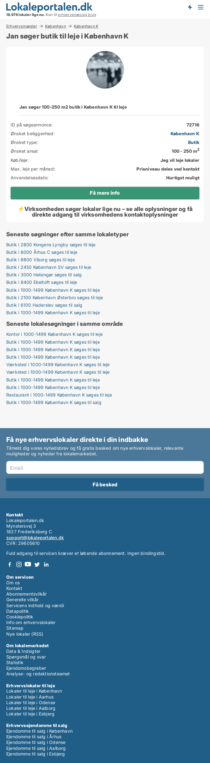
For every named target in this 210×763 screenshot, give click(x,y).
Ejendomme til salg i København (39, 731)
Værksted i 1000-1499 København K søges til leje (58, 364)
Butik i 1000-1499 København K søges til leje (53, 290)
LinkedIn (46, 564)
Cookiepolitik (19, 616)
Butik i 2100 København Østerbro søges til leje (54, 297)
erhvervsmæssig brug (77, 15)
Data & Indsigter (23, 651)
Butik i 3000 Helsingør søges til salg (44, 274)
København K (86, 26)
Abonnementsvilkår (26, 594)
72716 (193, 124)
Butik (193, 142)
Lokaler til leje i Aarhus (30, 696)
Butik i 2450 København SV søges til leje (48, 267)
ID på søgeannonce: (32, 124)
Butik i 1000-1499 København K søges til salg (53, 402)
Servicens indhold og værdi (35, 605)
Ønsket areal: (25, 151)
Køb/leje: (20, 160)
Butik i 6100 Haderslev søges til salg (44, 305)
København (55, 26)
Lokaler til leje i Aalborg (30, 708)
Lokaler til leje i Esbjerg (30, 713)
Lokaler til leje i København (34, 691)
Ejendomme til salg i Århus (33, 736)
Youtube (27, 564)
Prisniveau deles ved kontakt (167, 169)
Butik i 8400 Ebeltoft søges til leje (41, 282)
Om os (13, 582)
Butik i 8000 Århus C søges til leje (41, 252)
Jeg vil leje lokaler (180, 160)
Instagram (18, 564)
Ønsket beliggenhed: (33, 133)
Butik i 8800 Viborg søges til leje (40, 259)
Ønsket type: (24, 142)
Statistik (14, 662)
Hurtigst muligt (182, 177)
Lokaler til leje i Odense (30, 702)
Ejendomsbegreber (26, 668)
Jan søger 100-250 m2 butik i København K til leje (73, 107)
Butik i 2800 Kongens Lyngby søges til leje (50, 244)
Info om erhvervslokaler (31, 622)
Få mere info (105, 193)
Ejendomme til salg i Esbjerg (35, 753)
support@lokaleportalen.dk (35, 537)
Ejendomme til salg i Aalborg (36, 748)
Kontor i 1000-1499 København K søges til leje (54, 334)
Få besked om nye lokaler (190, 7)
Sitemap (14, 628)
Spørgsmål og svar (26, 656)
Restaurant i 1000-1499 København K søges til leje (59, 394)
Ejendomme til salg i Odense (35, 742)
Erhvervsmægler (21, 26)
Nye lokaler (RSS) (24, 634)
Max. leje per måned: (33, 169)
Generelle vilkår (22, 599)
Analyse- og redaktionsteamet (38, 673)
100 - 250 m (185, 151)
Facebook (9, 564)
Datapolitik (17, 611)
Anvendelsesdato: (30, 177)
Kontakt (14, 588)
